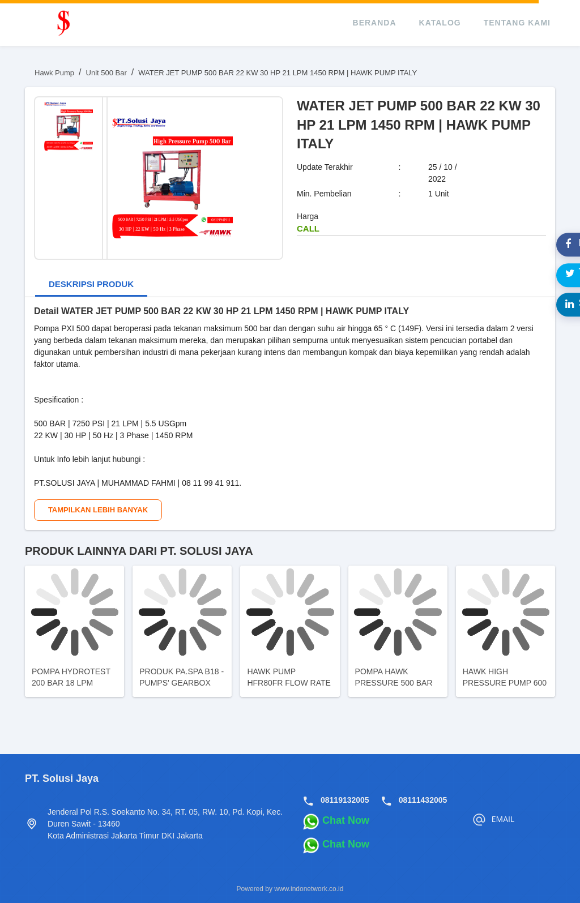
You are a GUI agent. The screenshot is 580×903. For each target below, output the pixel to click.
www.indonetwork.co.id (308, 889)
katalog (440, 22)
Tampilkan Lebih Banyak (98, 510)
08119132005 (345, 799)
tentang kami (517, 22)
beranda (374, 22)
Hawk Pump (54, 73)
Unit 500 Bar (106, 73)
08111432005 (423, 799)
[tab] (91, 285)
